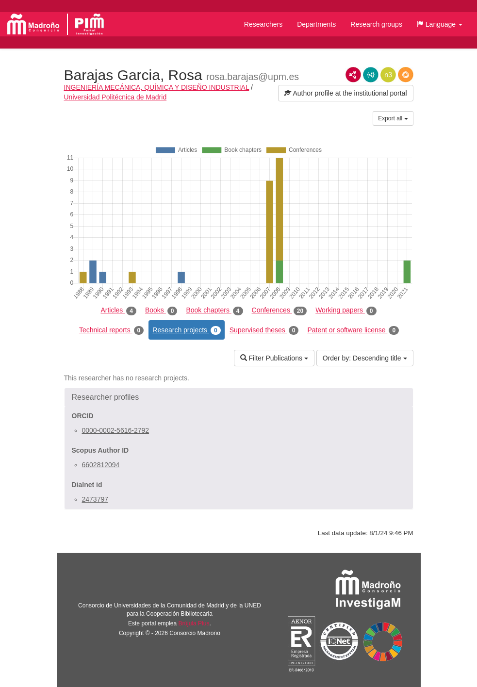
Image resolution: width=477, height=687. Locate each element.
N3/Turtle (388, 74)
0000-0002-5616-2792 (115, 430)
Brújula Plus (193, 623)
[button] (440, 24)
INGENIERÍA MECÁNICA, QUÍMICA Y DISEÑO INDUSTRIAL (156, 87)
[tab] (239, 397)
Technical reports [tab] (111, 330)
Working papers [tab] (345, 310)
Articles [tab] (118, 310)
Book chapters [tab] (214, 310)
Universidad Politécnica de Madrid (115, 97)
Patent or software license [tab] (353, 330)
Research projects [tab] (186, 330)
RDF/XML (353, 74)
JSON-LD (370, 74)
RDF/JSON (405, 74)
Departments (316, 24)
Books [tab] (161, 310)
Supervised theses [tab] (264, 330)
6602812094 (101, 465)
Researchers (263, 24)
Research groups (376, 24)
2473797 (95, 499)
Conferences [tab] (279, 310)
